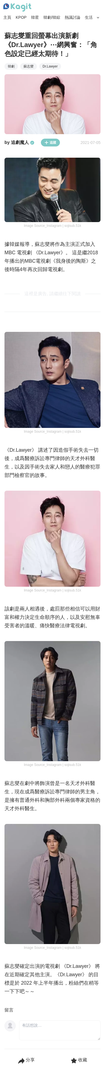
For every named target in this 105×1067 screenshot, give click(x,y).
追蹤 (50, 143)
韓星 (35, 17)
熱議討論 (72, 17)
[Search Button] (98, 17)
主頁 (7, 17)
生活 (89, 17)
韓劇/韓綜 (51, 17)
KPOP (21, 17)
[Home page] (17, 7)
